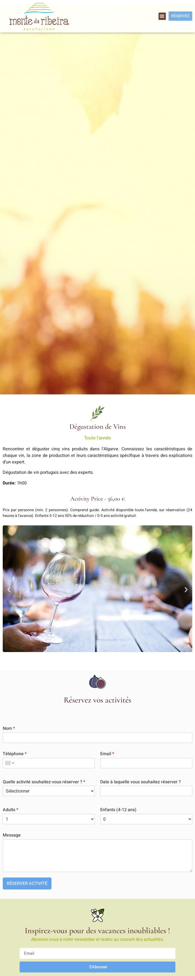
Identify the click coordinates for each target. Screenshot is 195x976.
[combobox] (9, 763)
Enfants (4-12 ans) (118, 810)
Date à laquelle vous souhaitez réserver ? (140, 782)
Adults (10, 810)
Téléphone (15, 754)
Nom (9, 728)
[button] (162, 16)
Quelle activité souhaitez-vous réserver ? (44, 782)
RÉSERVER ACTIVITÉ (27, 883)
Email (107, 754)
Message (12, 835)
